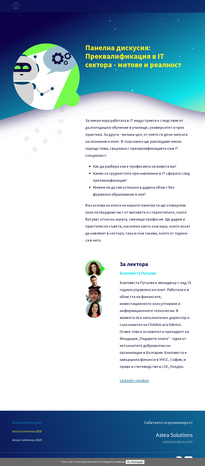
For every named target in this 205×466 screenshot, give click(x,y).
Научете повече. (114, 462)
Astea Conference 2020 (27, 431)
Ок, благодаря (135, 462)
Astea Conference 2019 (27, 440)
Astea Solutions (174, 434)
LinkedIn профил (134, 380)
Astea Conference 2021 (27, 422)
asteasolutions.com (178, 441)
